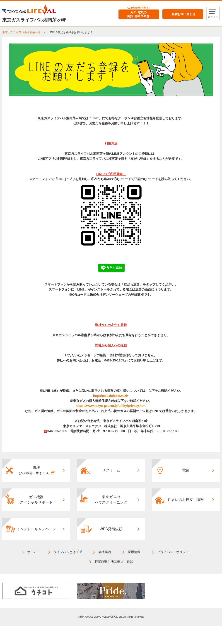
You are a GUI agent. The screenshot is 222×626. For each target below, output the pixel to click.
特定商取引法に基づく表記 (114, 561)
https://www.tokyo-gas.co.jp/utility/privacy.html (111, 406)
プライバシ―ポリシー (173, 552)
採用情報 (134, 552)
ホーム (32, 552)
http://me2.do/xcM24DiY (111, 396)
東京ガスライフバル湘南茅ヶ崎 (21, 32)
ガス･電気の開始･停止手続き (138, 14)
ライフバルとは (64, 552)
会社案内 (104, 552)
